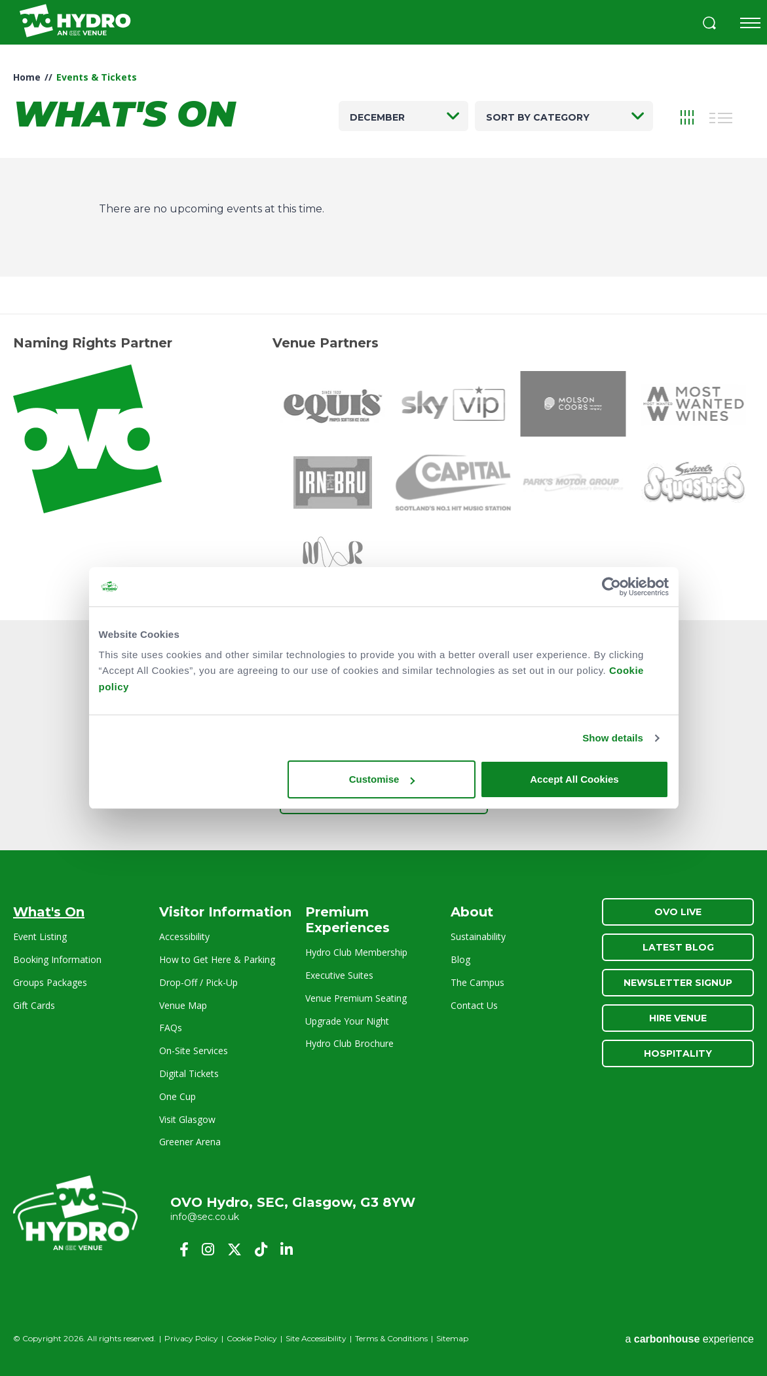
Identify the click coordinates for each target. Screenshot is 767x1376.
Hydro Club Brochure (349, 1043)
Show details (612, 737)
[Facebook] (184, 1249)
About (472, 912)
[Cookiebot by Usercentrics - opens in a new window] (611, 587)
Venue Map (183, 1005)
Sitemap (452, 1338)
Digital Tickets (189, 1073)
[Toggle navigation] (750, 23)
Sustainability (478, 936)
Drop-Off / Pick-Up (198, 982)
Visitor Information (225, 912)
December (377, 117)
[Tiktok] (261, 1249)
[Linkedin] (286, 1249)
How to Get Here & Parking (217, 959)
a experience (689, 1339)
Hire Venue (678, 1018)
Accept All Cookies (574, 779)
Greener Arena (190, 1141)
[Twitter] (234, 1249)
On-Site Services (193, 1050)
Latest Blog (678, 947)
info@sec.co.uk (204, 1217)
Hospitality (678, 1053)
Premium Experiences (347, 919)
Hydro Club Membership (356, 952)
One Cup (177, 1096)
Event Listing (40, 936)
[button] (709, 24)
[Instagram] (208, 1249)
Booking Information (57, 959)
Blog (460, 959)
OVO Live (678, 912)
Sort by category (537, 117)
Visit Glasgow (187, 1119)
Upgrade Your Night (347, 1021)
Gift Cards (34, 1005)
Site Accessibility (316, 1338)
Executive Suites (339, 975)
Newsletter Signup (678, 983)
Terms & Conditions (391, 1338)
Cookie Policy (252, 1338)
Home (27, 77)
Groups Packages (50, 982)
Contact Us (474, 1005)
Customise (382, 779)
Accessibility (184, 936)
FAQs (170, 1027)
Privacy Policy (191, 1338)
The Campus (477, 982)
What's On (48, 912)
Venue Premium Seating (356, 998)
